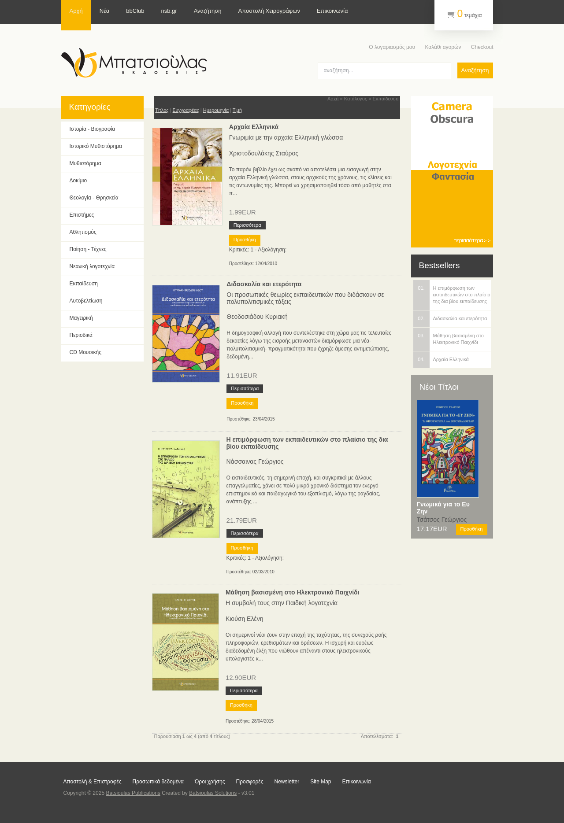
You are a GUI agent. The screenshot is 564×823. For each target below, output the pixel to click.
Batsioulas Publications (133, 793)
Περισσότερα (247, 225)
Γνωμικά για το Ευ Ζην (443, 508)
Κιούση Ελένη (244, 618)
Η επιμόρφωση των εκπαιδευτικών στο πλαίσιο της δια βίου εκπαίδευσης (307, 443)
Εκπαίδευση (385, 98)
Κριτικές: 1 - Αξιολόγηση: (257, 250)
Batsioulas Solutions (213, 793)
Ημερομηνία (216, 110)
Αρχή (333, 98)
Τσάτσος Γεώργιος (442, 519)
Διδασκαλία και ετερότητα (263, 284)
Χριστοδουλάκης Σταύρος (263, 153)
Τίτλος (161, 110)
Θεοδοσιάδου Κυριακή (256, 316)
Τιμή (237, 110)
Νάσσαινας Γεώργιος (255, 461)
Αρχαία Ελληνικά (253, 126)
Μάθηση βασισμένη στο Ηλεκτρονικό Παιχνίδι (293, 592)
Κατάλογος (355, 98)
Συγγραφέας (186, 110)
